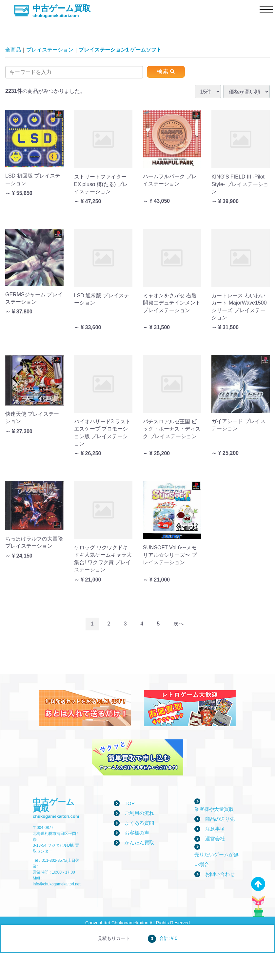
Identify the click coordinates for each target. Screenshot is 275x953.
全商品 (13, 50)
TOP (130, 803)
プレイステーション (49, 50)
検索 (162, 71)
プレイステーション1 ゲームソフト (120, 50)
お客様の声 (137, 833)
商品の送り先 (220, 819)
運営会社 (215, 838)
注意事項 (215, 829)
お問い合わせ (220, 874)
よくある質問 (139, 823)
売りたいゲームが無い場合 (216, 859)
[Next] (178, 624)
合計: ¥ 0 (162, 938)
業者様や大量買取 (214, 809)
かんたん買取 (139, 842)
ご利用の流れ (139, 813)
